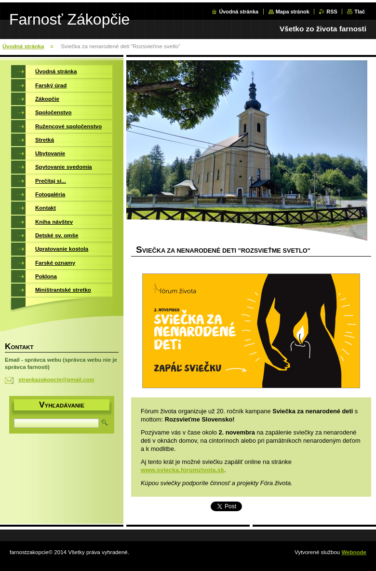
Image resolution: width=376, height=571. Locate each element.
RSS (331, 11)
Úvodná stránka (238, 11)
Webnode (353, 552)
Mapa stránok (292, 11)
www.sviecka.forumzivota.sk (182, 470)
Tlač (359, 11)
